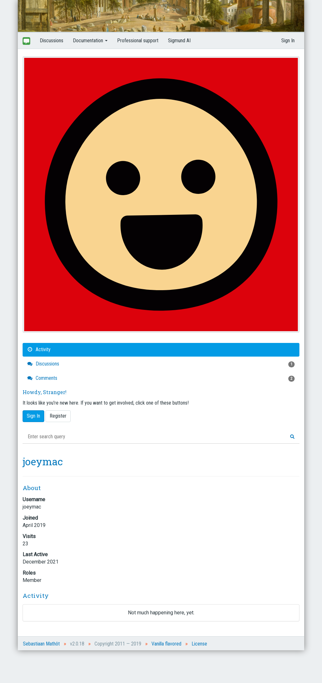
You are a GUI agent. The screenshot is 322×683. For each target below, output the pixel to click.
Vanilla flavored (166, 644)
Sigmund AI (179, 41)
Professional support (137, 41)
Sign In (288, 41)
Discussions (51, 41)
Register (58, 416)
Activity (39, 349)
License (199, 644)
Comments (161, 378)
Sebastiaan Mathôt (41, 644)
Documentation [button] (90, 41)
